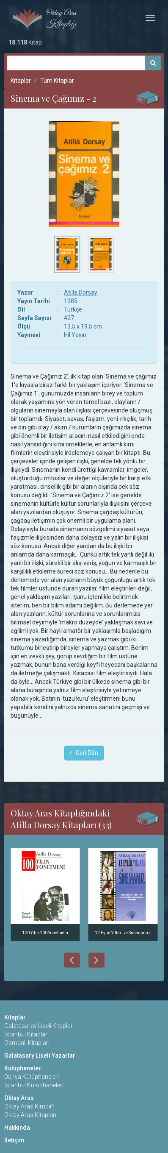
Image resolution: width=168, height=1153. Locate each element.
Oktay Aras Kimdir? (29, 1106)
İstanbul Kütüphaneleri (33, 1085)
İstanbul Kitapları (26, 1034)
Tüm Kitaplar (57, 80)
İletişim (14, 1140)
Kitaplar (21, 80)
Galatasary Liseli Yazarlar (39, 1055)
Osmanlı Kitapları (27, 1042)
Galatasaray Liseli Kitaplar (38, 1025)
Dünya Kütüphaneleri (31, 1076)
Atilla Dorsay (80, 292)
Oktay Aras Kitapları (30, 1114)
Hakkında (17, 1127)
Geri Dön (84, 752)
